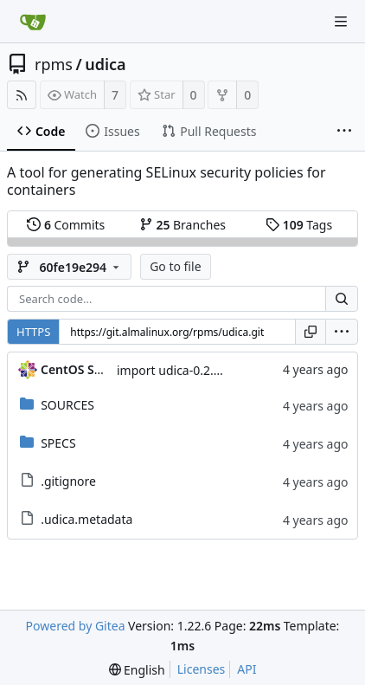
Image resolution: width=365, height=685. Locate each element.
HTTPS (33, 331)
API (246, 669)
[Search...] (341, 299)
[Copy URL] (310, 332)
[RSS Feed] (21, 95)
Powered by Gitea (75, 625)
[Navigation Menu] (340, 21)
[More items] (344, 132)
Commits (66, 224)
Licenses (201, 669)
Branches (182, 224)
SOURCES (67, 405)
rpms (54, 64)
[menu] (341, 332)
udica (105, 64)
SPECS (58, 443)
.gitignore (68, 481)
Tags (299, 224)
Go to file (175, 266)
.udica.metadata (86, 519)
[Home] (33, 21)
